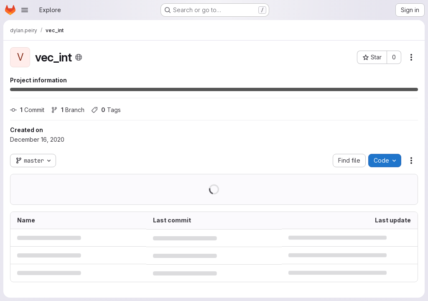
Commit (27, 109)
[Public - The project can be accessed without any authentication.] (78, 57)
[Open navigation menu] (24, 10)
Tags (106, 109)
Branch (67, 109)
